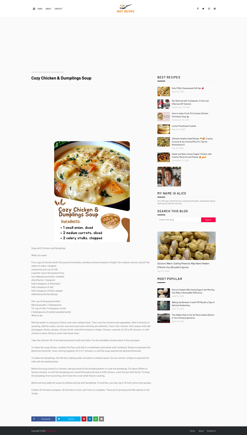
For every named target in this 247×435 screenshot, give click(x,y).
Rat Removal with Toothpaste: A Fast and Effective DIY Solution (190, 102)
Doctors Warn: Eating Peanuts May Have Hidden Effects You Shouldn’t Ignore (183, 265)
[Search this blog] (179, 219)
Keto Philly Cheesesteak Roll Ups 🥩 (188, 88)
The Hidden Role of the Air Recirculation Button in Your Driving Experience (193, 316)
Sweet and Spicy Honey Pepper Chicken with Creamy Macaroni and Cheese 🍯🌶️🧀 (192, 155)
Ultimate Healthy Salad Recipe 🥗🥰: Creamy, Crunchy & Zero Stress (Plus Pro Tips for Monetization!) (192, 141)
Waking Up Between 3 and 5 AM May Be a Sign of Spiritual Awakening (193, 304)
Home (39, 9)
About (48, 9)
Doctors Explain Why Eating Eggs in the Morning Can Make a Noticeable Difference (193, 291)
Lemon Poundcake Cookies (184, 126)
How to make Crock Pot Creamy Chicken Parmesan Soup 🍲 (190, 115)
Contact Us (211, 431)
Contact (58, 9)
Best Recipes (51, 431)
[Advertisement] (123, 44)
